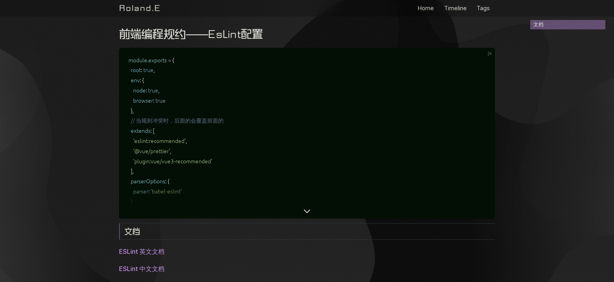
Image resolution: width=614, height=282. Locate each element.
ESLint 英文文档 (141, 251)
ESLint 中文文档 (141, 269)
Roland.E (140, 7)
